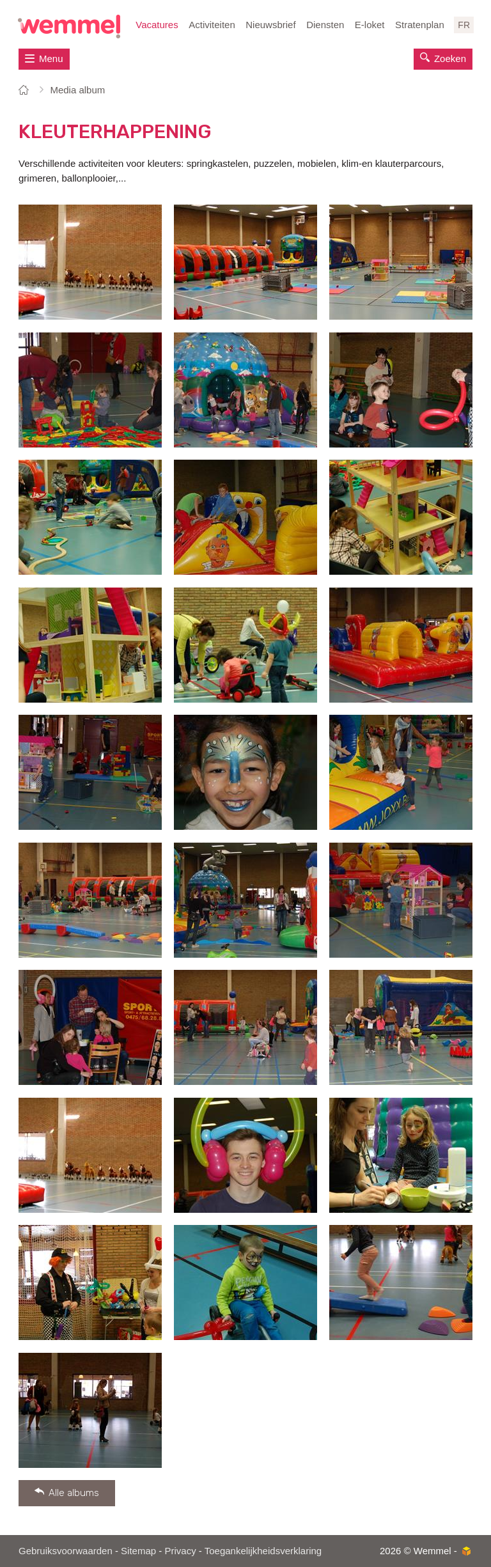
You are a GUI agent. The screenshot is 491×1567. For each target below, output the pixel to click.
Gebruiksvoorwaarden (66, 1550)
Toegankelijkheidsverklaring (263, 1550)
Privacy (180, 1550)
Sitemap (138, 1550)
